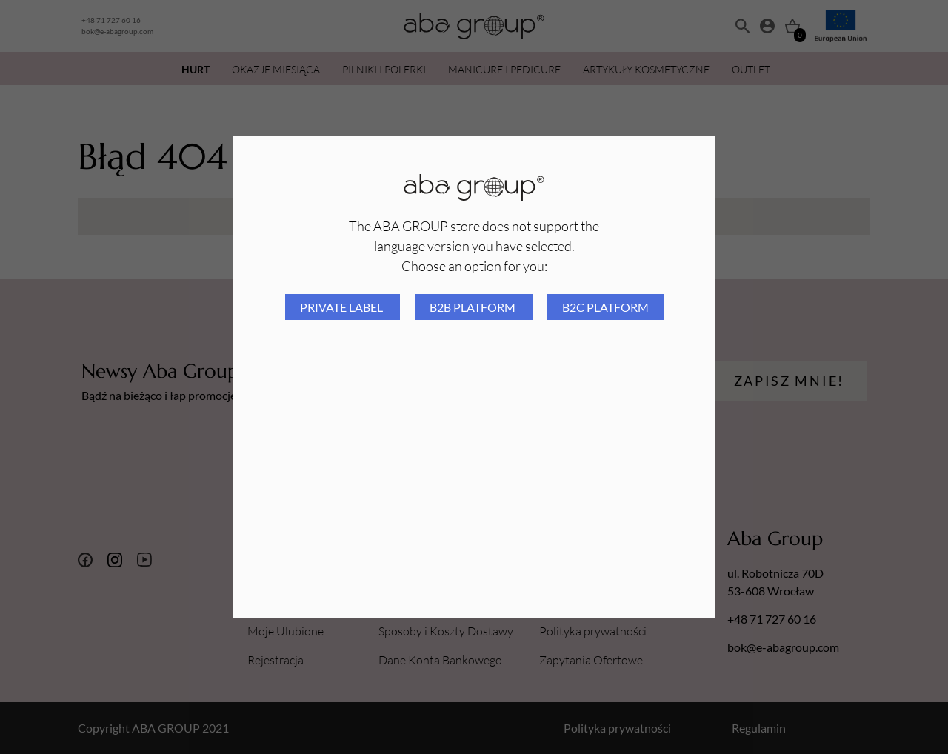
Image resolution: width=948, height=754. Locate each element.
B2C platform (605, 307)
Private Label (342, 307)
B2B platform (474, 307)
